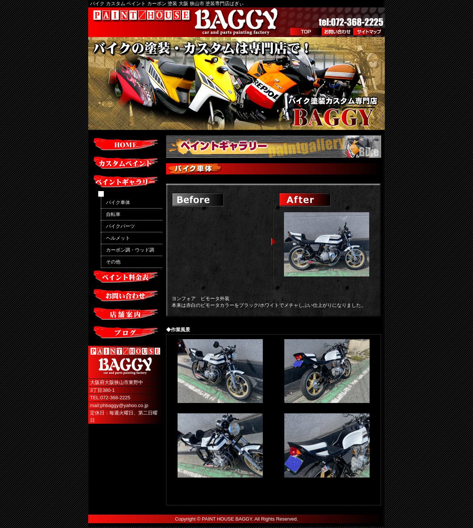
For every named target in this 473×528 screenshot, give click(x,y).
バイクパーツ (120, 226)
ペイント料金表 (125, 277)
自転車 (113, 214)
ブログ (125, 333)
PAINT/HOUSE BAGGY (186, 22)
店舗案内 (125, 314)
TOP (306, 31)
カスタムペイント (125, 163)
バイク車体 (118, 202)
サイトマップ (369, 31)
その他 (113, 262)
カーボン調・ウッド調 (130, 250)
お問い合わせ (337, 31)
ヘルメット (118, 238)
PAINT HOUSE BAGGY (227, 519)
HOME (125, 144)
